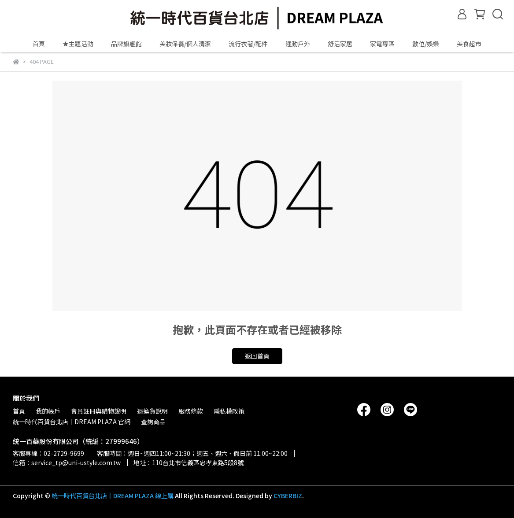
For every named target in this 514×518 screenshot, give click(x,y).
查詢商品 (153, 421)
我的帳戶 (48, 411)
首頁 (39, 43)
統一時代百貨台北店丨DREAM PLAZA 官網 (71, 421)
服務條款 (190, 411)
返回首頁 (257, 356)
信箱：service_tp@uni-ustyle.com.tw (67, 462)
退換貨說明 (152, 411)
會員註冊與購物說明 (98, 411)
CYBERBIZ (288, 495)
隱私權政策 (229, 411)
